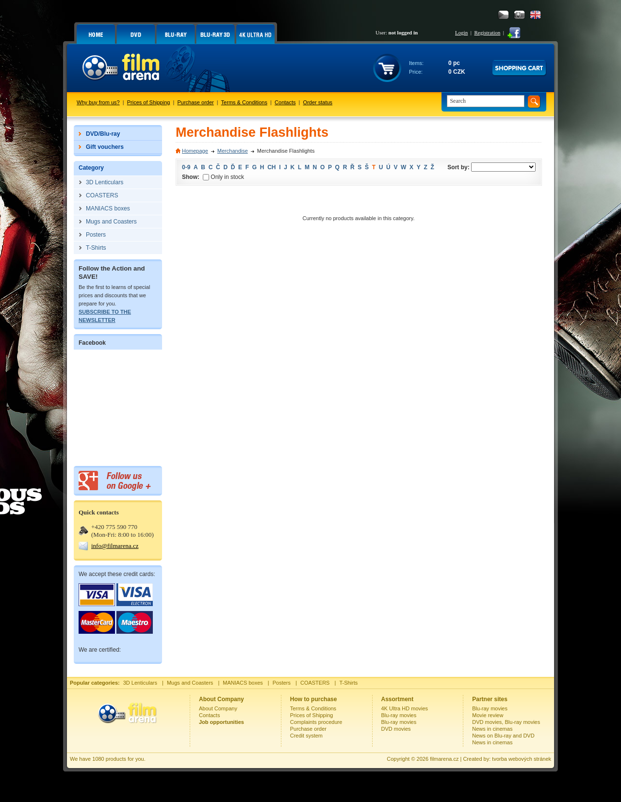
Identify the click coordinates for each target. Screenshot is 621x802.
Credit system (306, 735)
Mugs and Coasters (190, 683)
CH (271, 167)
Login (461, 32)
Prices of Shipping (148, 102)
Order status (318, 102)
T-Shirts (348, 683)
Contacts (285, 102)
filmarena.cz (444, 759)
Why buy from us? (98, 102)
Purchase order (196, 102)
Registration (487, 32)
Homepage (195, 151)
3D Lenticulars (140, 683)
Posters (282, 683)
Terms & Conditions (244, 102)
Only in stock (223, 177)
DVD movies (396, 729)
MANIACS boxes (243, 683)
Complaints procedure (316, 722)
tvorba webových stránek (521, 759)
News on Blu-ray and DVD (503, 735)
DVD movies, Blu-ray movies (506, 722)
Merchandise (232, 151)
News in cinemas (492, 729)
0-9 (186, 167)
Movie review (487, 715)
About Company (218, 708)
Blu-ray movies (399, 715)
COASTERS (315, 683)
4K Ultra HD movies (404, 708)
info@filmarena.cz (115, 545)
